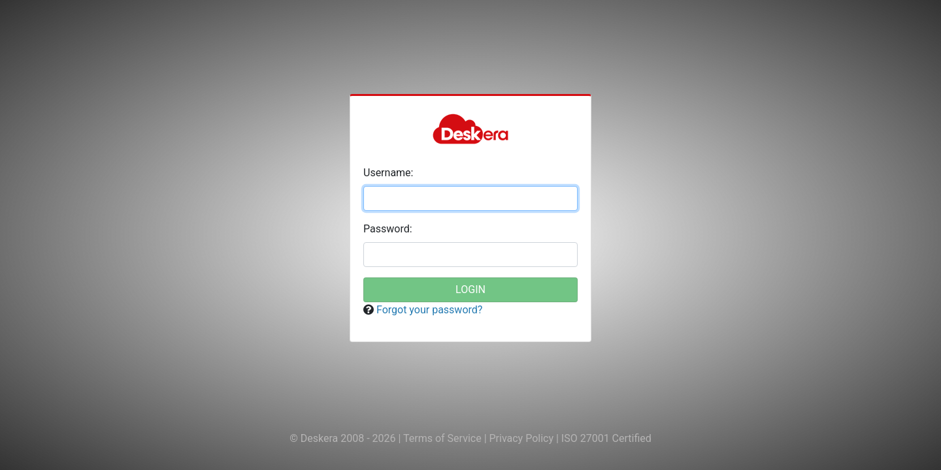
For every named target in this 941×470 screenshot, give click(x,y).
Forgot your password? (429, 310)
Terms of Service (443, 438)
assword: (387, 229)
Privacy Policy (522, 438)
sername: (388, 172)
